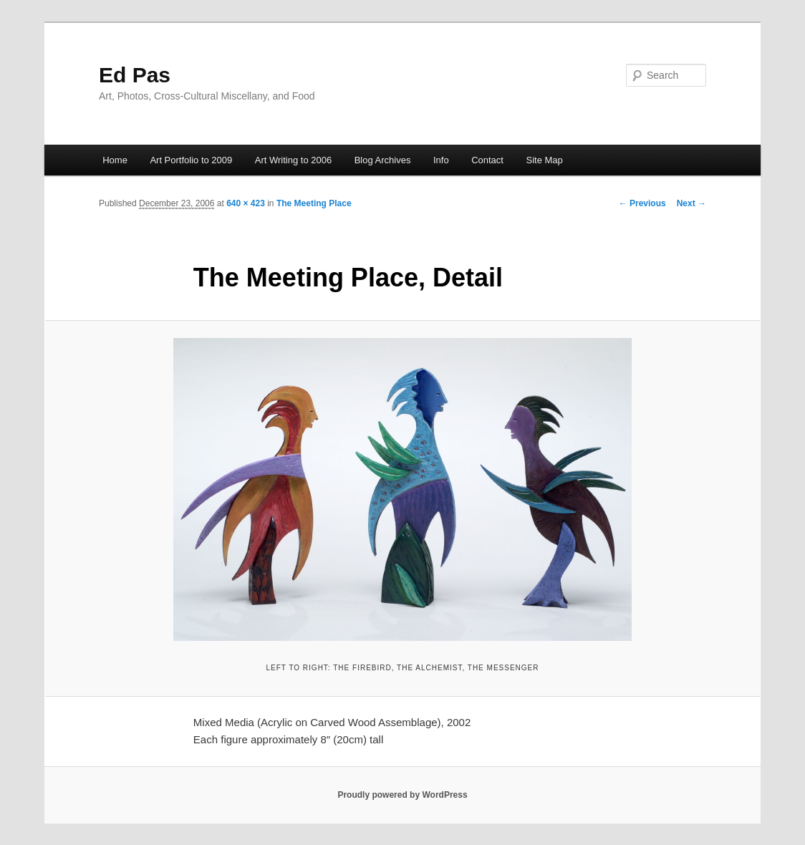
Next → (691, 203)
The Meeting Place (314, 203)
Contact (487, 160)
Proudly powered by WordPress (402, 795)
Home (114, 160)
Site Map (544, 160)
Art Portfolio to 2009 (191, 160)
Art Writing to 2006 (293, 160)
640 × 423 (245, 203)
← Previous (642, 203)
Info (441, 160)
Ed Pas (134, 75)
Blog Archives (383, 160)
